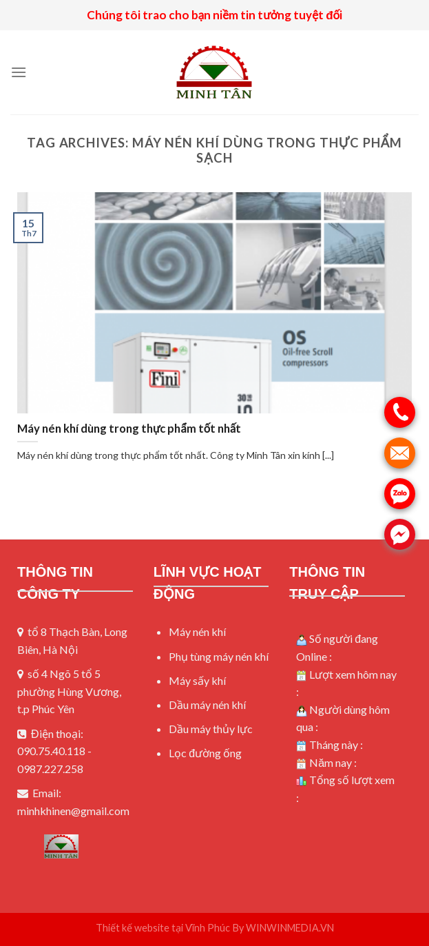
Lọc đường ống (205, 752)
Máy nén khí (197, 631)
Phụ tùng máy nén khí (219, 656)
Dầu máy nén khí (207, 704)
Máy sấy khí (197, 680)
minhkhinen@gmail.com (73, 810)
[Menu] (18, 72)
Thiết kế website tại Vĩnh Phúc (163, 928)
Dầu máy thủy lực (211, 728)
